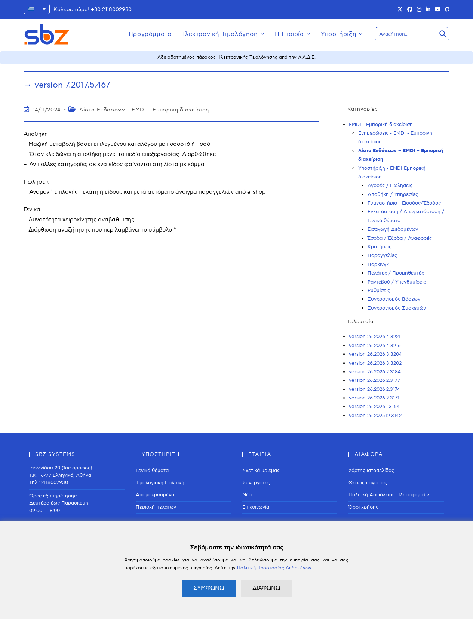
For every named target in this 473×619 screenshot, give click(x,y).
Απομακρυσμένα (155, 495)
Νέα (247, 495)
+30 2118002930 (111, 9)
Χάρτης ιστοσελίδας (371, 471)
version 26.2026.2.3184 (375, 372)
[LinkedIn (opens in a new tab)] (428, 9)
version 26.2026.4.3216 (375, 346)
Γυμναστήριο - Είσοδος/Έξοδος (404, 203)
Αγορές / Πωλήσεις (390, 186)
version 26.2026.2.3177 (374, 380)
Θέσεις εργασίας (367, 483)
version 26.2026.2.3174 (374, 389)
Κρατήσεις (379, 247)
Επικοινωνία (255, 507)
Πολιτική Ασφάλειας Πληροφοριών (388, 495)
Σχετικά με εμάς (261, 471)
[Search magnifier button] (442, 33)
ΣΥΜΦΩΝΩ (208, 588)
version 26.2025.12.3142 (375, 416)
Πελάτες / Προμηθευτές (396, 273)
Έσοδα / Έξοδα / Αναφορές (400, 238)
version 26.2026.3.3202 (375, 363)
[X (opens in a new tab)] (400, 9)
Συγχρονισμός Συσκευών (397, 308)
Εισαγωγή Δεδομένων (393, 229)
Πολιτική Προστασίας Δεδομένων (274, 568)
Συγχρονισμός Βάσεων (394, 299)
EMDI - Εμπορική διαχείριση (381, 125)
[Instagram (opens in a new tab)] (419, 9)
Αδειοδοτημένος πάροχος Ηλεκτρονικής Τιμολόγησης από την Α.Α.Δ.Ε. (236, 57)
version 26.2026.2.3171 (374, 398)
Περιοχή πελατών (156, 507)
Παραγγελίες (382, 255)
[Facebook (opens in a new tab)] (410, 9)
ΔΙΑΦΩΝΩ (266, 588)
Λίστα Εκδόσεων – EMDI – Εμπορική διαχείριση (144, 110)
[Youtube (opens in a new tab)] (438, 9)
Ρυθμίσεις (379, 291)
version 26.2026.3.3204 (375, 354)
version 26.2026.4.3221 (374, 337)
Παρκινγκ (378, 264)
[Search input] (406, 33)
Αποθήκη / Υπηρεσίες (393, 194)
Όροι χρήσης (363, 507)
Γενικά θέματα (152, 471)
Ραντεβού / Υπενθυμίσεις (397, 282)
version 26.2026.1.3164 (374, 407)
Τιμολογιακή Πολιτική (160, 483)
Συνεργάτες (256, 483)
